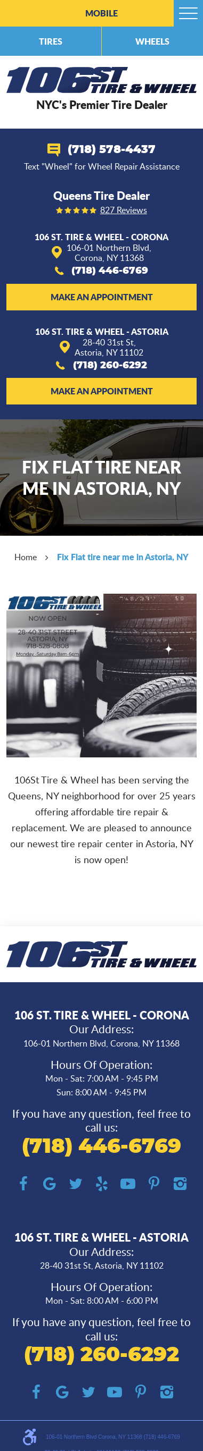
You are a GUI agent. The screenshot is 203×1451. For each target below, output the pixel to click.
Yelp (101, 1184)
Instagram (180, 1184)
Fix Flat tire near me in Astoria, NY (123, 557)
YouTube (128, 1184)
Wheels (152, 41)
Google (49, 1184)
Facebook (23, 1184)
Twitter (75, 1184)
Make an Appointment (102, 297)
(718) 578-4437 (112, 149)
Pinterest (154, 1184)
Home (25, 557)
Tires (50, 41)
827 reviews (123, 210)
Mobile (101, 13)
